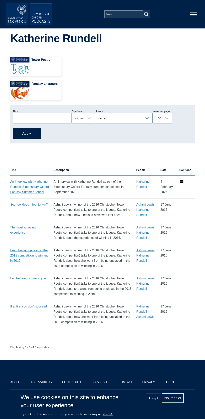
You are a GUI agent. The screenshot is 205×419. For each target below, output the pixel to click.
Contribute (72, 382)
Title (15, 111)
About (15, 382)
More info (108, 414)
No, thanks (172, 398)
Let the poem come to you (28, 278)
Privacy (148, 382)
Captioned (77, 111)
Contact (125, 382)
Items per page (161, 111)
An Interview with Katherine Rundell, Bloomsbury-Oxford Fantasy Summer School (29, 187)
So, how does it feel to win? (29, 204)
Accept (153, 398)
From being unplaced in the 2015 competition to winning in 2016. (29, 255)
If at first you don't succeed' (28, 306)
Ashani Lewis (145, 204)
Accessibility (41, 382)
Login (169, 382)
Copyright (100, 382)
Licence (99, 111)
